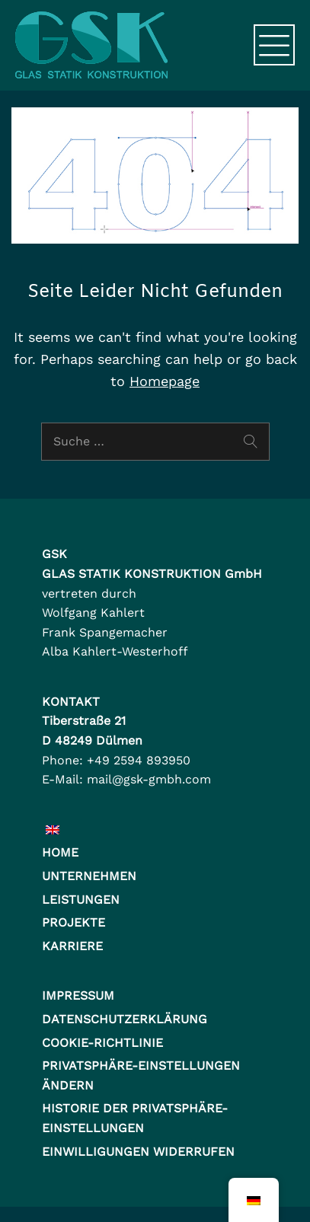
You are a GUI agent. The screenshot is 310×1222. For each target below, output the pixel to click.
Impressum (78, 995)
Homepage (164, 381)
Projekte (73, 922)
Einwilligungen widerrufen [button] (138, 1151)
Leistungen (81, 899)
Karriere (72, 946)
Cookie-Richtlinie (102, 1042)
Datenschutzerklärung (124, 1019)
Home (60, 852)
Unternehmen (89, 876)
